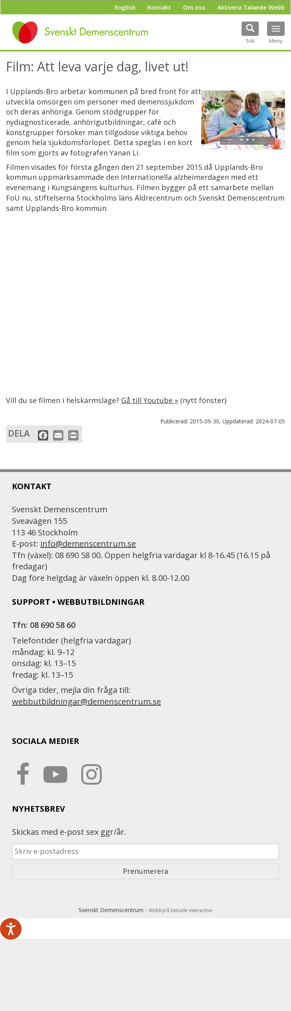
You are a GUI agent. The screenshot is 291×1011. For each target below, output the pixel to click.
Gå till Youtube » (149, 400)
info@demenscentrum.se (88, 543)
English (125, 7)
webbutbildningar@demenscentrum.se (86, 701)
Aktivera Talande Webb (251, 7)
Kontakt (159, 7)
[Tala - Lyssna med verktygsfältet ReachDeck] (11, 929)
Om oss (194, 7)
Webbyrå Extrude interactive (180, 910)
